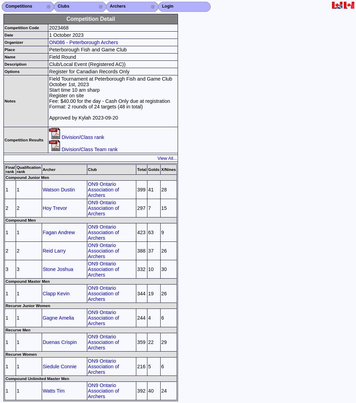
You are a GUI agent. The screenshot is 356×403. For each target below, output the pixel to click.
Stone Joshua (58, 269)
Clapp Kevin (56, 293)
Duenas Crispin (60, 342)
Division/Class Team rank (83, 149)
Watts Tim (54, 391)
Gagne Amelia (58, 318)
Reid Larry (54, 251)
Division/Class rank (76, 137)
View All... (167, 158)
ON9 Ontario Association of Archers (103, 189)
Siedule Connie (60, 366)
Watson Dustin (59, 189)
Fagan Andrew (59, 232)
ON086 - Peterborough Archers (83, 42)
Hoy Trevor (55, 208)
